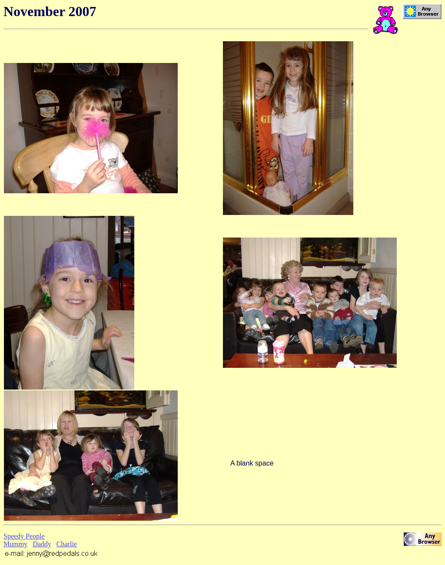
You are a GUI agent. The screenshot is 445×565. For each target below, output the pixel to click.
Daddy (42, 544)
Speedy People (24, 536)
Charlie (66, 544)
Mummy (15, 544)
